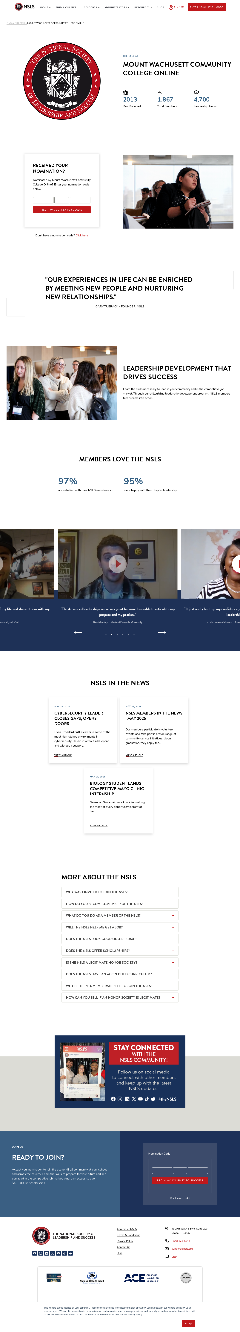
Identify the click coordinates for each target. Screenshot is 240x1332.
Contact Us (123, 1247)
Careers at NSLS (127, 1229)
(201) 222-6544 (181, 1241)
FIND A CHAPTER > (17, 23)
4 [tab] (123, 635)
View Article (63, 755)
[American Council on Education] (141, 1278)
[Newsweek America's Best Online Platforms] (54, 1278)
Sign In (179, 6)
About (44, 7)
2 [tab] (111, 635)
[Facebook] (34, 1253)
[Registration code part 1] (43, 200)
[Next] (161, 632)
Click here (82, 235)
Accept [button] (188, 1323)
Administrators (115, 7)
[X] (52, 1253)
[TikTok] (64, 1253)
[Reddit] (70, 1253)
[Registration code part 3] (80, 200)
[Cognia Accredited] (186, 1277)
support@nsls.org (182, 1249)
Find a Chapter (66, 7)
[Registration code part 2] (61, 200)
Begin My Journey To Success (61, 210)
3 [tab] (117, 635)
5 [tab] (128, 635)
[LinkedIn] (46, 1253)
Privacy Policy (125, 1241)
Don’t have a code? (180, 1198)
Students (90, 7)
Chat (174, 1257)
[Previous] (78, 632)
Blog (119, 1253)
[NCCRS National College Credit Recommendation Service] (92, 1277)
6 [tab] (134, 635)
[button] (120, 564)
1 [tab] (106, 635)
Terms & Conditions (128, 1235)
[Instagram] (40, 1253)
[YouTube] (58, 1253)
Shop (160, 7)
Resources (142, 7)
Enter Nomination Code (207, 7)
